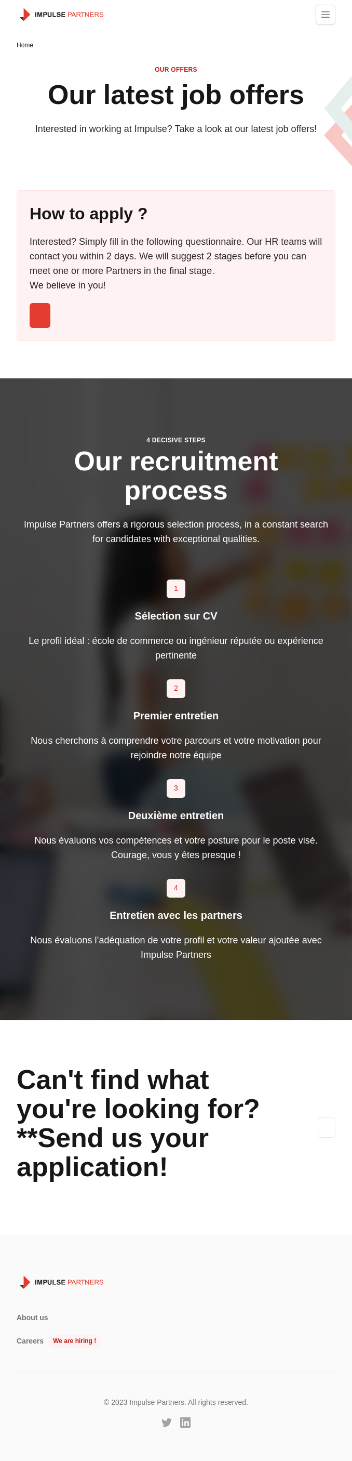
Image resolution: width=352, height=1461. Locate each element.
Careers (30, 1341)
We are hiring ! (74, 1341)
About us (32, 1317)
